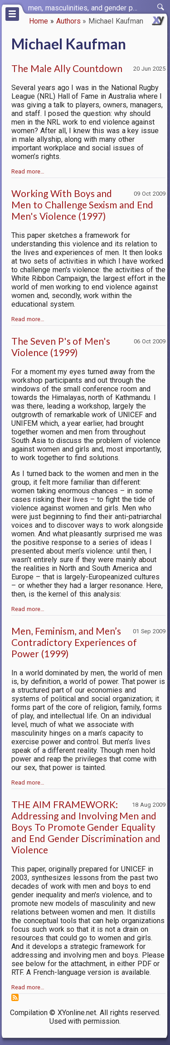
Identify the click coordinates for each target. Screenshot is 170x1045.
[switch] (160, 7)
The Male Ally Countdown (66, 68)
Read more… (27, 171)
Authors (68, 21)
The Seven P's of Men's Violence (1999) (60, 346)
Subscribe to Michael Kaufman (15, 997)
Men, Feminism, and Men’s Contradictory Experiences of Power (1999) (74, 642)
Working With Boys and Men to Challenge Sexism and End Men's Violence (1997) (82, 205)
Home (38, 21)
